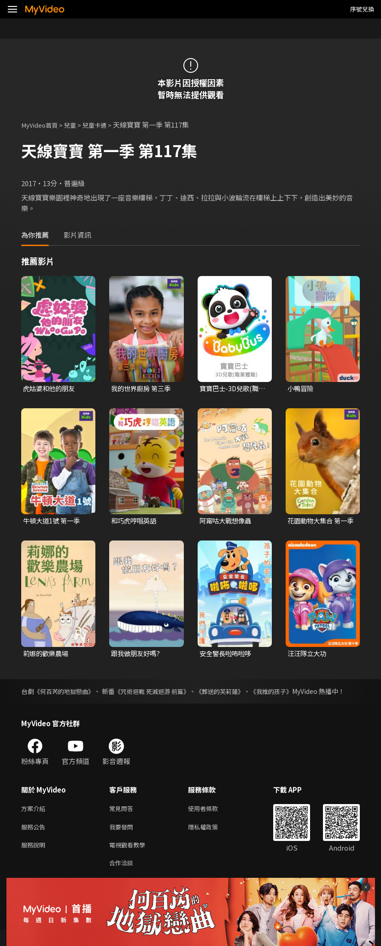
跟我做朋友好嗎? (137, 654)
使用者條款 (210, 820)
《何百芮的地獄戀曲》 (68, 693)
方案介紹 (35, 820)
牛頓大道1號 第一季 (53, 522)
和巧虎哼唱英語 (135, 522)
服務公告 (35, 840)
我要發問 (123, 840)
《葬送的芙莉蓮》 (239, 693)
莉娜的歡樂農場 (47, 654)
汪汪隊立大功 (308, 654)
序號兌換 (362, 9)
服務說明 (35, 859)
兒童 (76, 124)
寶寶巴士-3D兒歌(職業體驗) (230, 389)
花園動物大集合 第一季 (319, 522)
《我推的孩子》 (295, 693)
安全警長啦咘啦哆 (227, 654)
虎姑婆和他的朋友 (50, 389)
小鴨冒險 (301, 389)
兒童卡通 (103, 124)
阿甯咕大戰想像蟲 (227, 522)
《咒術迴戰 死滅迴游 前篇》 (165, 693)
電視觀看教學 (130, 859)
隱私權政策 (210, 840)
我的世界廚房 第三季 (143, 389)
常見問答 (123, 820)
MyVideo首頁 (42, 124)
